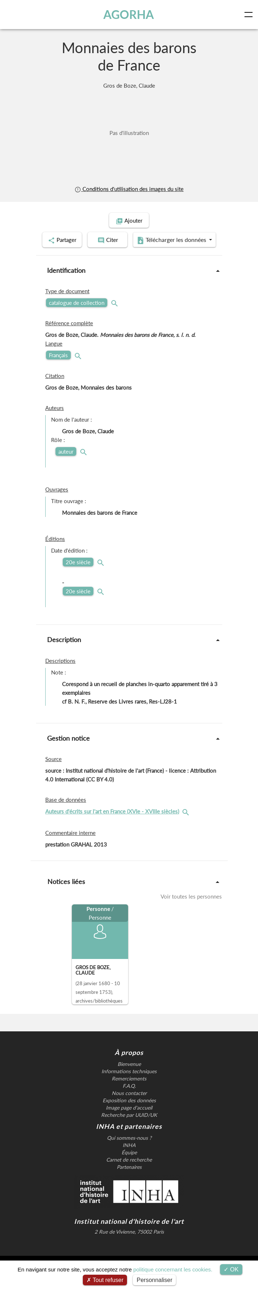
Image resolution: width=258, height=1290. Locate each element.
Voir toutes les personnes (191, 914)
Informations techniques (129, 1089)
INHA (129, 1163)
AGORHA (128, 14)
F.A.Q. (129, 1104)
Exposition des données (129, 1118)
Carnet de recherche (129, 1177)
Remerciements (129, 1096)
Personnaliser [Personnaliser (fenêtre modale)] (154, 1280)
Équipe (129, 1170)
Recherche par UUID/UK (129, 1133)
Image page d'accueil (129, 1125)
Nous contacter (129, 1111)
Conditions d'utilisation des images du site (129, 189)
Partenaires (129, 1185)
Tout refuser (105, 1280)
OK (231, 1269)
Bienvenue (129, 1082)
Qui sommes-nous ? (129, 1156)
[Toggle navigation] (250, 14)
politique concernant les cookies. (172, 1269)
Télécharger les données (126, 258)
